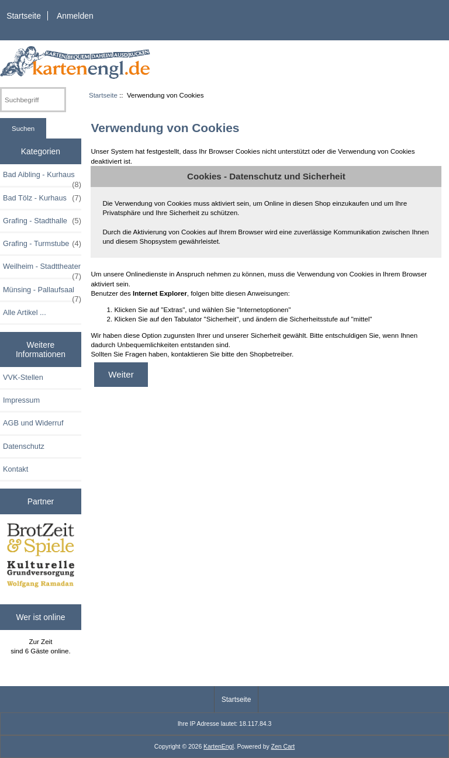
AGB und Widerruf (33, 422)
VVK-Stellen (23, 377)
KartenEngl (218, 746)
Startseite (23, 15)
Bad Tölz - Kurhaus (42, 198)
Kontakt (15, 469)
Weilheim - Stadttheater (42, 269)
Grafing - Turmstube (42, 243)
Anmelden (75, 15)
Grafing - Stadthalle (42, 221)
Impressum (21, 400)
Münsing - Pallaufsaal (42, 292)
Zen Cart (283, 746)
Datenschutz (23, 446)
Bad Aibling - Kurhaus (42, 177)
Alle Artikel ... (24, 312)
